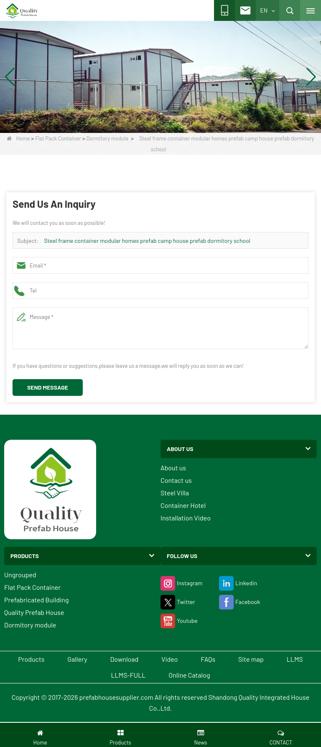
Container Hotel (183, 505)
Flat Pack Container (58, 138)
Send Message (47, 387)
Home (18, 138)
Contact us (176, 480)
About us (173, 468)
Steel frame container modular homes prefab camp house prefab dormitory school (147, 240)
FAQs (208, 659)
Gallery (77, 659)
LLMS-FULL (128, 675)
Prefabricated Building (36, 600)
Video (169, 659)
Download (124, 659)
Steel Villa (174, 493)
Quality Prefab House (34, 612)
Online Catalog (189, 675)
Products (31, 659)
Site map (251, 659)
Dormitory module (108, 138)
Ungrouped (20, 575)
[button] (150, 123)
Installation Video (185, 518)
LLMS (295, 659)
